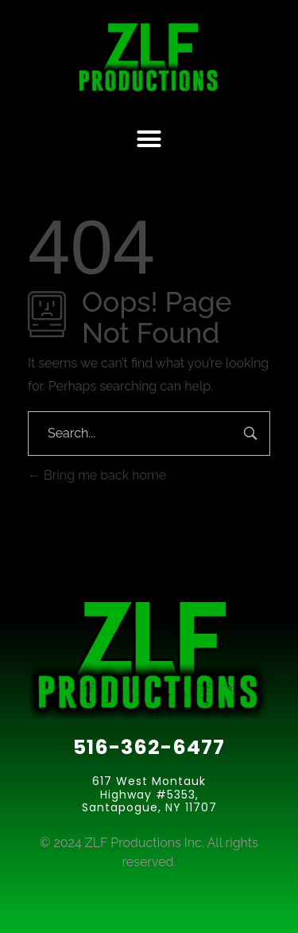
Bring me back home (97, 475)
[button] (149, 139)
